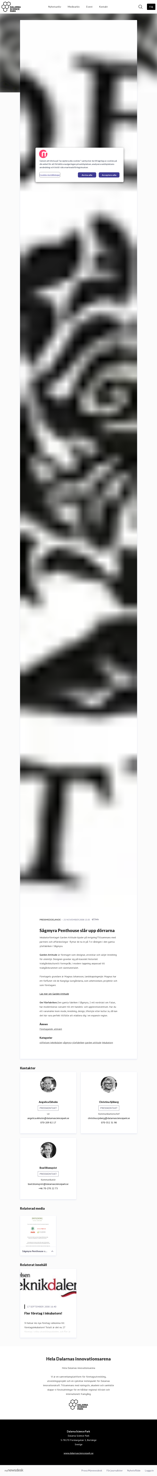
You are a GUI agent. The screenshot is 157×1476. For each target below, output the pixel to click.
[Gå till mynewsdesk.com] (14, 1470)
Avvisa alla (87, 175)
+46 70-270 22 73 (48, 1188)
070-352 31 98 (109, 1122)
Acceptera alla (109, 175)
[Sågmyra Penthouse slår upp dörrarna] (38, 1231)
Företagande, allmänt (51, 1029)
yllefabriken (78, 1042)
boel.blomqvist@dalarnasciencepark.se (48, 1184)
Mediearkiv (74, 6)
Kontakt (103, 6)
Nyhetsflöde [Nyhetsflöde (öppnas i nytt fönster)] (133, 1470)
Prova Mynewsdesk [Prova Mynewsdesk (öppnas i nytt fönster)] (91, 1470)
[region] (79, 165)
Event (89, 6)
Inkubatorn (107, 1042)
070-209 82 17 (48, 1122)
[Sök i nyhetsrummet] (140, 7)
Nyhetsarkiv (54, 6)
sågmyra (67, 1042)
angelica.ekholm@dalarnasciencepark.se (48, 1118)
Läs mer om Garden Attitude (54, 993)
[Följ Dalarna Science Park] (151, 7)
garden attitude (93, 1042)
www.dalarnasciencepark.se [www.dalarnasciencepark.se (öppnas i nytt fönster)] (78, 1453)
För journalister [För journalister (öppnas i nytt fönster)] (114, 1470)
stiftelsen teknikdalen (51, 1042)
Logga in (149, 1470)
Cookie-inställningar (50, 175)
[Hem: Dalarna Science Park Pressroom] (11, 7)
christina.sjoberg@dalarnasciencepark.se (109, 1118)
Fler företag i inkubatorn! (43, 1313)
